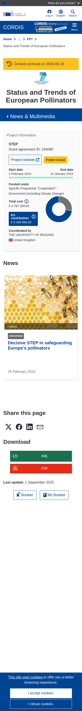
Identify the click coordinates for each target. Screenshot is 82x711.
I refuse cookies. (41, 704)
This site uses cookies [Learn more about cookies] (26, 677)
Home (7, 39)
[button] (61, 13)
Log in (49, 13)
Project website (26, 159)
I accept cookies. (41, 693)
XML (44, 456)
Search (73, 13)
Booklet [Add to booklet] (25, 494)
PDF (44, 468)
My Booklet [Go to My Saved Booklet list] (54, 495)
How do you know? (64, 3)
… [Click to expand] (19, 39)
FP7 (30, 39)
